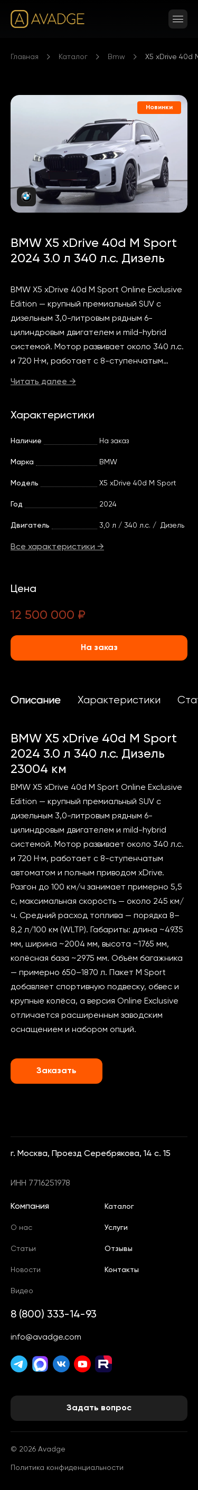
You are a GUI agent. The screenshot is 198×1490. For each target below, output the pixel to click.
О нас (21, 1227)
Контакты (122, 1270)
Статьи (23, 1249)
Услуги (116, 1227)
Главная (25, 57)
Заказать (56, 1071)
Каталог (73, 57)
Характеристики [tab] (119, 700)
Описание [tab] (36, 700)
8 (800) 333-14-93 (54, 1315)
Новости (26, 1270)
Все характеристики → (57, 547)
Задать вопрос (99, 1408)
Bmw (116, 57)
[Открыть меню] (177, 18)
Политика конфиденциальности (67, 1468)
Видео (22, 1291)
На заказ (99, 648)
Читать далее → (43, 382)
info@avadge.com (46, 1337)
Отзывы (119, 1249)
